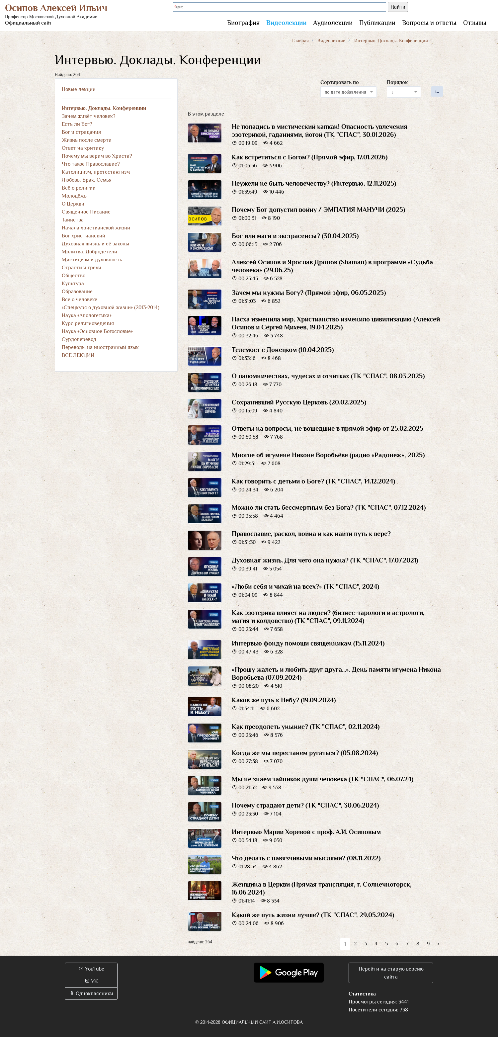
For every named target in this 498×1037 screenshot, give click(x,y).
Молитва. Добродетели (89, 252)
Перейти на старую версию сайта (391, 973)
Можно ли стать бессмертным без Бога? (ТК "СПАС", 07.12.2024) (329, 507)
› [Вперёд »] (438, 944)
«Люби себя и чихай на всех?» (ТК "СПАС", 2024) (305, 586)
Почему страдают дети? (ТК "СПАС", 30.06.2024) (305, 805)
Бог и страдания (81, 132)
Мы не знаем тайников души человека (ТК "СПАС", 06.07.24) (322, 779)
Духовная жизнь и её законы (95, 244)
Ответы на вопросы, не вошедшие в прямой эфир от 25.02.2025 (327, 428)
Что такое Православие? (91, 164)
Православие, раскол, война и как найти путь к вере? (311, 533)
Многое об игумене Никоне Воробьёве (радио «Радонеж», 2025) (328, 455)
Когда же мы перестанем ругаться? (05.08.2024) (305, 752)
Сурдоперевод (79, 339)
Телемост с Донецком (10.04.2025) (283, 349)
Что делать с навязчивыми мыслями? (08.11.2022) (306, 858)
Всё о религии (79, 188)
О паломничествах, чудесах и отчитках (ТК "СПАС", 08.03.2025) (328, 376)
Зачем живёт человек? (89, 116)
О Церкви (73, 204)
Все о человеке (79, 299)
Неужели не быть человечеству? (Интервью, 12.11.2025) (314, 183)
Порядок (397, 82)
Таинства (73, 220)
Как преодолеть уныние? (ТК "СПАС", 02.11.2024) (305, 726)
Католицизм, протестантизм (96, 172)
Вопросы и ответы (429, 22)
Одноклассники (91, 993)
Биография (243, 22)
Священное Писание (86, 212)
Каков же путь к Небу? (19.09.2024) (284, 700)
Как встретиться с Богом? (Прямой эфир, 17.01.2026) (309, 157)
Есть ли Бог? (77, 124)
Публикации (377, 22)
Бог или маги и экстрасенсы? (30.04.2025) (295, 235)
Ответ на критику (83, 148)
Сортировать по (339, 82)
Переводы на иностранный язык (100, 347)
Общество (73, 276)
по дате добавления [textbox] (345, 92)
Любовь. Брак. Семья (87, 180)
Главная (300, 40)
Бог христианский (83, 236)
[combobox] (348, 92)
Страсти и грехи (81, 268)
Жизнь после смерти (87, 140)
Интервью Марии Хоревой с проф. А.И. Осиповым (306, 831)
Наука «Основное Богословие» (97, 331)
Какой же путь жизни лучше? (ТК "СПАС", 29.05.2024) (313, 914)
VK (91, 981)
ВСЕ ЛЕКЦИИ (78, 355)
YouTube (91, 969)
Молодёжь (74, 196)
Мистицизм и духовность (92, 260)
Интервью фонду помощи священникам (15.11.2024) (308, 643)
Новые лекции (79, 89)
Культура (73, 284)
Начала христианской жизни (96, 228)
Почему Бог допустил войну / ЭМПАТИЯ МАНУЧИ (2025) (318, 209)
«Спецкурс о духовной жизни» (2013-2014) (110, 307)
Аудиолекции (333, 22)
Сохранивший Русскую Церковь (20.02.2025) (299, 402)
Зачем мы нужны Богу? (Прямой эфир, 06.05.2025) (309, 292)
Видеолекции (286, 22)
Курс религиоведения (88, 323)
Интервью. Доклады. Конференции (104, 108)
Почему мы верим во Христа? (97, 156)
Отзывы (474, 22)
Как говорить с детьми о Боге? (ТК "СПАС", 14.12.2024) (313, 481)
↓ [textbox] (392, 92)
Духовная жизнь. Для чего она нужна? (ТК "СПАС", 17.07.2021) (325, 560)
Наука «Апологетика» (87, 315)
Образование (77, 292)
